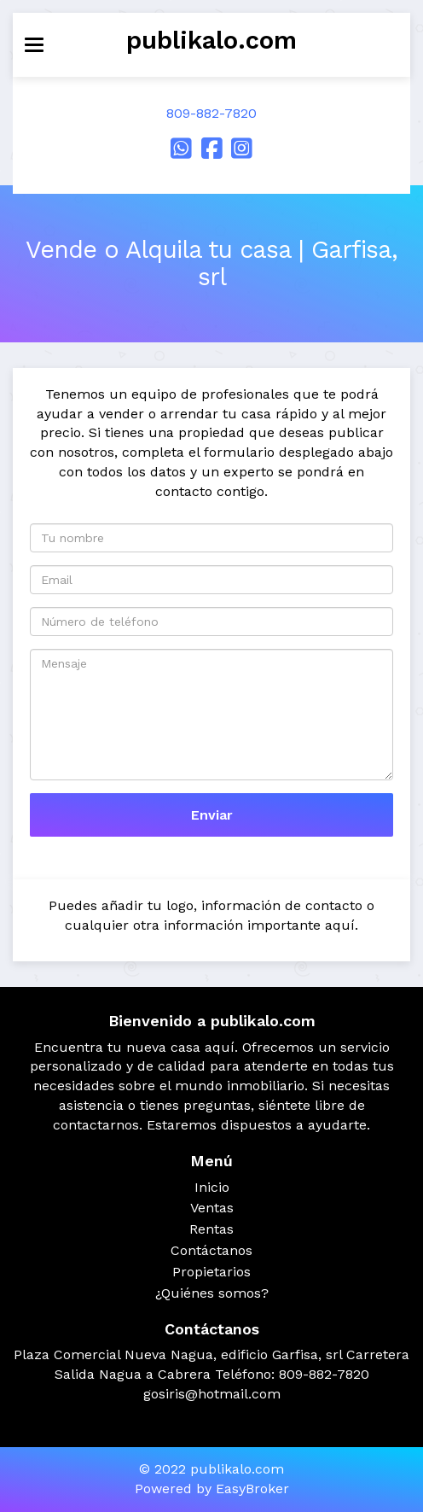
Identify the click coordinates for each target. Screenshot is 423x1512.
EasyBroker (252, 1488)
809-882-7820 (211, 113)
